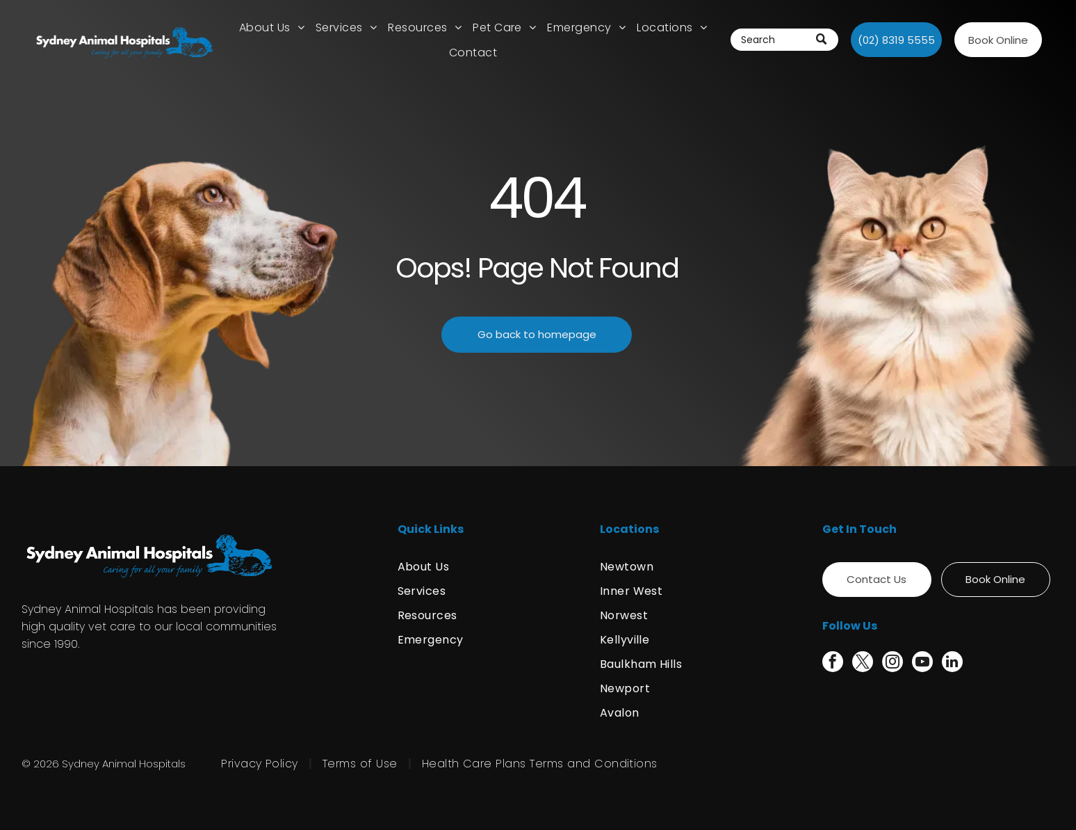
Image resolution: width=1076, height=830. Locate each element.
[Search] (785, 40)
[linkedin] (952, 663)
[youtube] (922, 663)
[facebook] (832, 663)
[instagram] (892, 663)
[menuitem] (272, 27)
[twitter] (862, 663)
